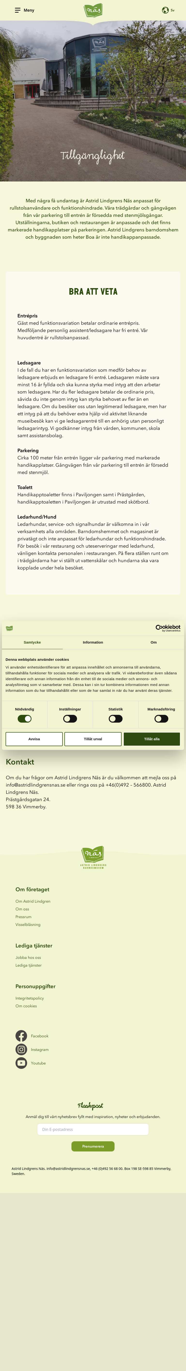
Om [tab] (154, 642)
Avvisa (34, 739)
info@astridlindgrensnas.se (68, 1168)
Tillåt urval (93, 739)
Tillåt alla (152, 739)
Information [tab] (93, 642)
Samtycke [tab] (32, 642)
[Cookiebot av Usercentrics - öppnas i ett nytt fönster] (159, 628)
